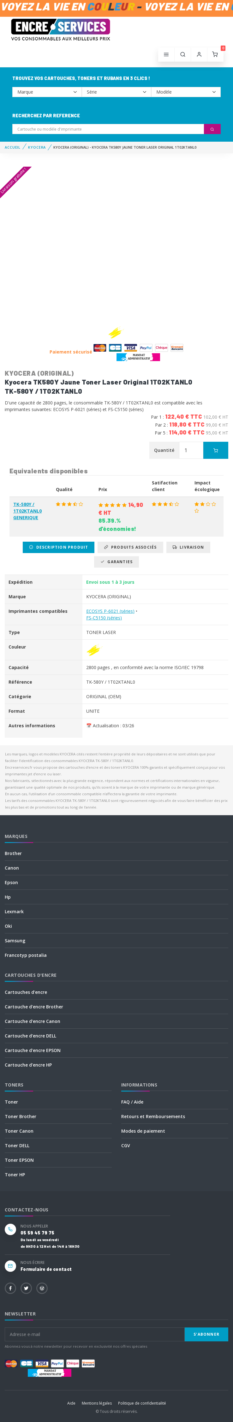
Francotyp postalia (26, 955)
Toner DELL (17, 1145)
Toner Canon (19, 1131)
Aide (71, 1403)
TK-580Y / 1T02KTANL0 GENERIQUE (27, 510)
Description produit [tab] (58, 547)
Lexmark (14, 911)
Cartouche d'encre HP (28, 1065)
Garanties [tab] (116, 561)
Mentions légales (97, 1403)
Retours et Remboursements (153, 1116)
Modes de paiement (143, 1131)
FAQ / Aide (132, 1102)
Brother (13, 853)
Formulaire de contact (46, 1269)
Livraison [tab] (188, 547)
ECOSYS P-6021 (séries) (110, 611)
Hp (8, 897)
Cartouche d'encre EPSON (33, 1050)
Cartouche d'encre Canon (32, 1021)
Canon (12, 868)
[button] (183, 55)
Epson (11, 882)
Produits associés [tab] (130, 547)
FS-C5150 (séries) (104, 618)
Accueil (13, 147)
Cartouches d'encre (26, 992)
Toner (11, 1102)
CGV (125, 1145)
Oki (8, 926)
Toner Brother (20, 1116)
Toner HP (15, 1175)
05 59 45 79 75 (37, 1232)
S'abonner (206, 1334)
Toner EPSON (19, 1160)
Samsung (15, 941)
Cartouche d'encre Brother (34, 1007)
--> (47, 92)
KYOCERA (37, 147)
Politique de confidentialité (142, 1403)
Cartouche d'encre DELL (30, 1036)
